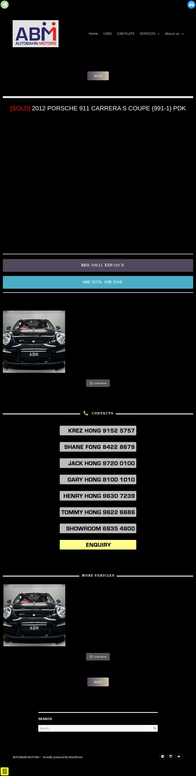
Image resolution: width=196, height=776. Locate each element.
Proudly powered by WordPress (62, 757)
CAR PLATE (126, 34)
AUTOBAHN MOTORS (26, 757)
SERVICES (147, 34)
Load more (98, 383)
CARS (107, 34)
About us (172, 34)
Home (93, 34)
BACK (98, 76)
